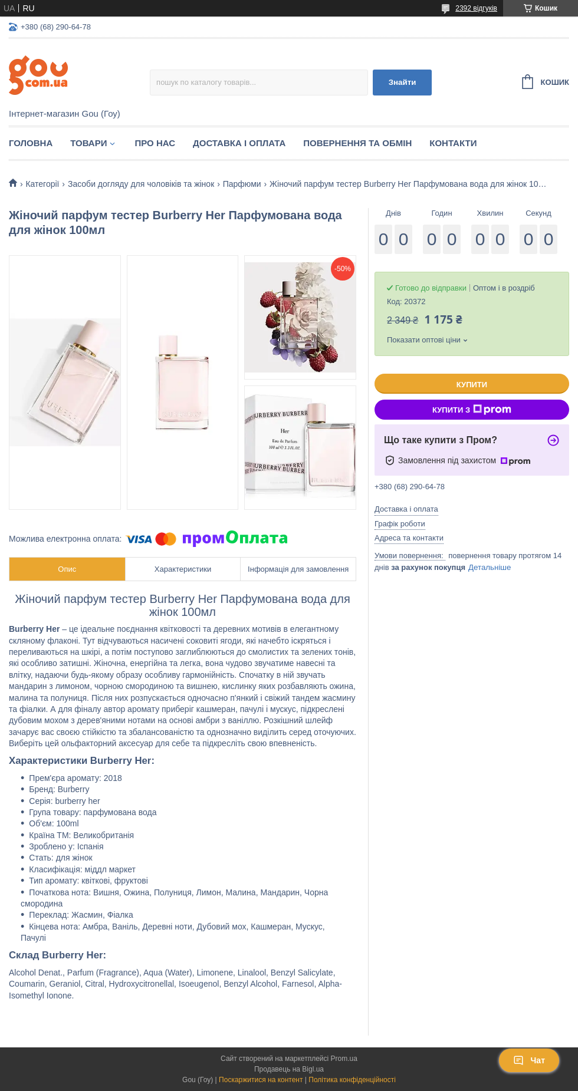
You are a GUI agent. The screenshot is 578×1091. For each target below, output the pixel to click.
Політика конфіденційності (352, 1080)
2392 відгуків (476, 8)
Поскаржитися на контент (261, 1080)
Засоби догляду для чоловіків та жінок (141, 184)
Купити (472, 384)
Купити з (471, 409)
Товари (88, 143)
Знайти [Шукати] (402, 82)
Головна (30, 143)
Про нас (154, 143)
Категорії (42, 184)
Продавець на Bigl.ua (289, 1069)
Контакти (453, 143)
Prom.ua (344, 1058)
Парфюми (242, 184)
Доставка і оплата (239, 143)
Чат (529, 1060)
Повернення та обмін (357, 143)
